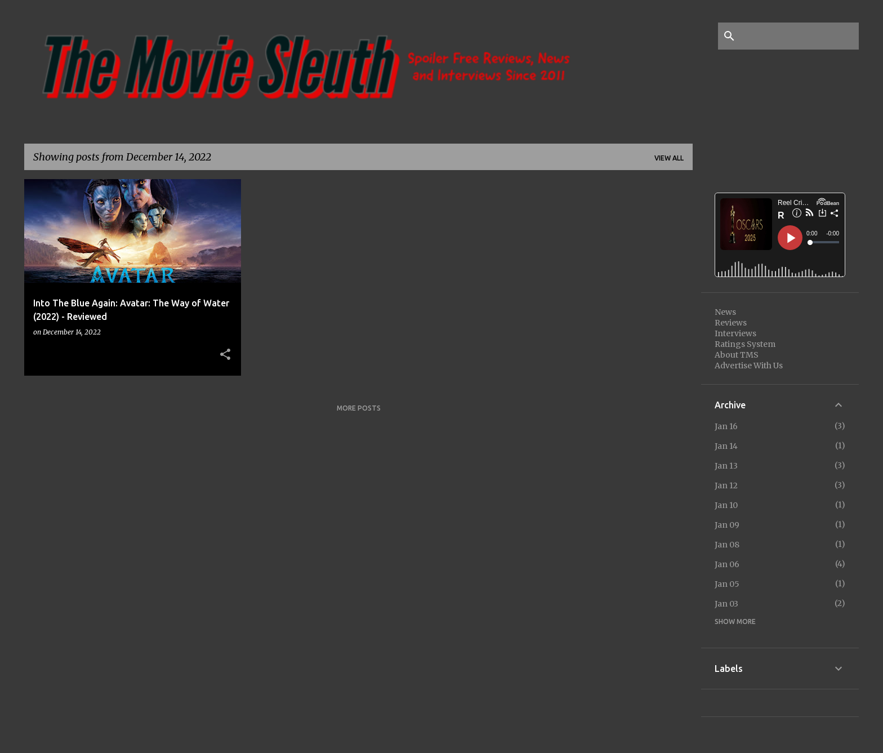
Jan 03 (726, 604)
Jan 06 (727, 564)
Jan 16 (726, 426)
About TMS (737, 355)
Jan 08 (727, 545)
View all (669, 158)
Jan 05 (727, 584)
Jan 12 (726, 485)
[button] (225, 354)
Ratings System (745, 344)
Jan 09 (727, 525)
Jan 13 (726, 466)
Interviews (735, 333)
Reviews (731, 323)
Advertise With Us (749, 365)
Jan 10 (726, 505)
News (725, 312)
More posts (359, 408)
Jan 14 (726, 446)
